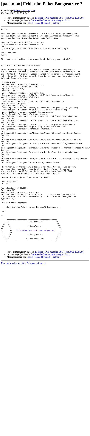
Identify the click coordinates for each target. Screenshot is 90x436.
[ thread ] (37, 23)
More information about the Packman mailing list (23, 306)
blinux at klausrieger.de (24, 10)
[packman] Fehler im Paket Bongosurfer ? (50, 20)
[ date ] (30, 23)
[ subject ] (46, 23)
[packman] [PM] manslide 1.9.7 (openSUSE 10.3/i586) (59, 18)
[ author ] (56, 23)
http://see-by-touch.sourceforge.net (35, 270)
